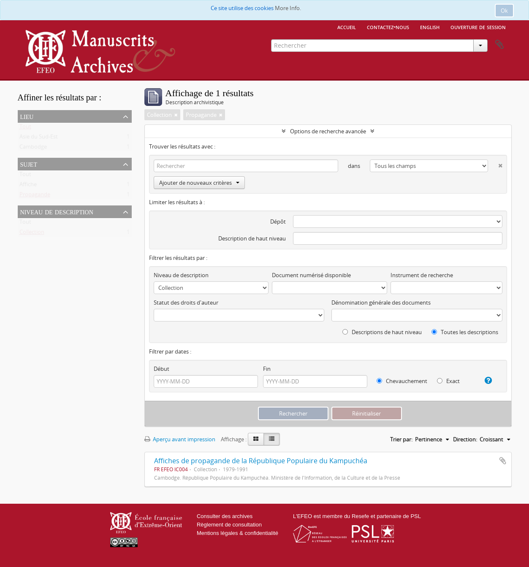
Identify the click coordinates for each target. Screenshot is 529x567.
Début (161, 369)
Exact (448, 381)
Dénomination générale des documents (381, 302)
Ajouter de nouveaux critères (199, 182)
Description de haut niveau (252, 238)
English (429, 26)
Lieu (27, 116)
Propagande (34, 196)
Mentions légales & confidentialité (237, 533)
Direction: (465, 439)
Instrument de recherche (422, 275)
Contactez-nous (388, 26)
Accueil (346, 26)
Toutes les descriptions (464, 332)
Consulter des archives (224, 516)
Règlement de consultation (229, 524)
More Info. (288, 8)
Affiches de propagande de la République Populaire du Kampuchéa (260, 460)
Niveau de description (56, 211)
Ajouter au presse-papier (503, 460)
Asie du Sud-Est (38, 138)
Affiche (28, 186)
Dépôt (278, 221)
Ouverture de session (478, 26)
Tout (25, 128)
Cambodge (33, 148)
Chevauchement (402, 381)
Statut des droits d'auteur (186, 302)
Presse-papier (499, 44)
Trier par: (401, 439)
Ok (504, 10)
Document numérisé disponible (311, 275)
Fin (267, 369)
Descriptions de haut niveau (382, 332)
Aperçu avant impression (179, 439)
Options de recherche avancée (328, 131)
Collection (31, 234)
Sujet (28, 163)
